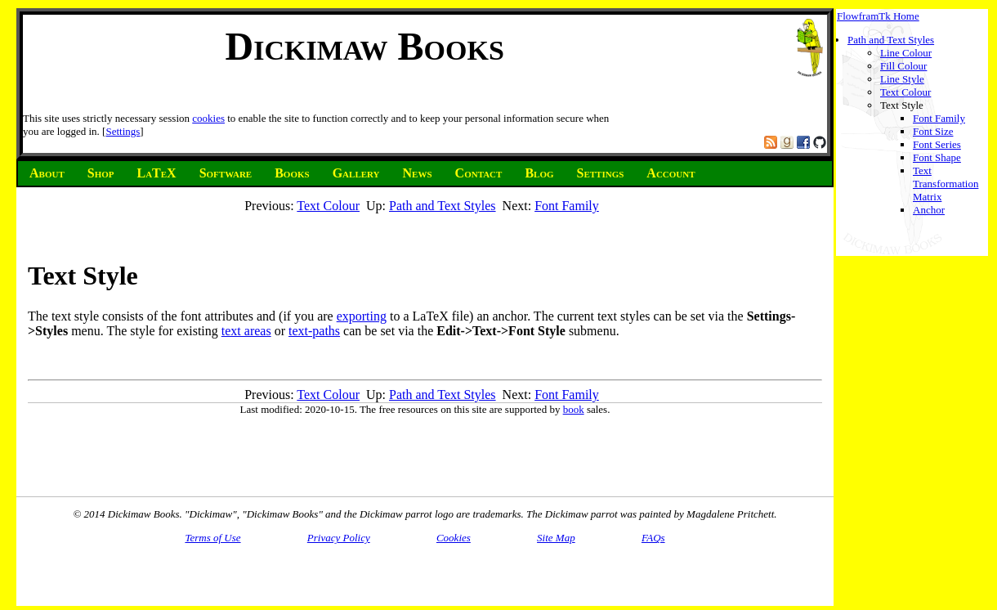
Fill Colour (903, 66)
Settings (122, 131)
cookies (208, 118)
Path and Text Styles (890, 40)
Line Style (902, 79)
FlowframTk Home (878, 16)
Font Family (939, 118)
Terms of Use (212, 538)
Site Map (556, 538)
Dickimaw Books (365, 46)
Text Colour (905, 92)
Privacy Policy (338, 538)
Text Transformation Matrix (945, 183)
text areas (246, 331)
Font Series (937, 144)
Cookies (453, 538)
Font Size (933, 131)
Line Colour (906, 53)
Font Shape (937, 157)
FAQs (653, 538)
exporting (362, 316)
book (573, 409)
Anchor (929, 210)
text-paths (314, 331)
